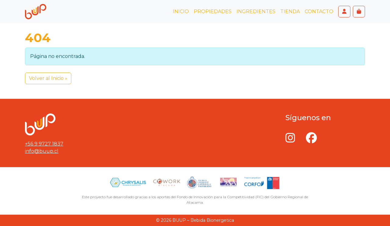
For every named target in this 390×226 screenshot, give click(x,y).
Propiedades (213, 11)
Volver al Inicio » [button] (48, 78)
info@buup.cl (41, 151)
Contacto (319, 11)
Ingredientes (255, 11)
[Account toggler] (344, 11)
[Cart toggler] (359, 11)
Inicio (181, 11)
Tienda (290, 11)
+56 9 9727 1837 (44, 144)
